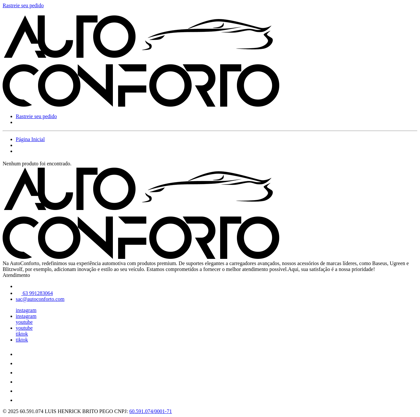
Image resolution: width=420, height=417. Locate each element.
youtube (24, 322)
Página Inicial (30, 139)
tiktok (22, 334)
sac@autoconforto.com (40, 299)
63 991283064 (34, 293)
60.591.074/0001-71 (150, 411)
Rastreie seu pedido (23, 5)
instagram (26, 310)
